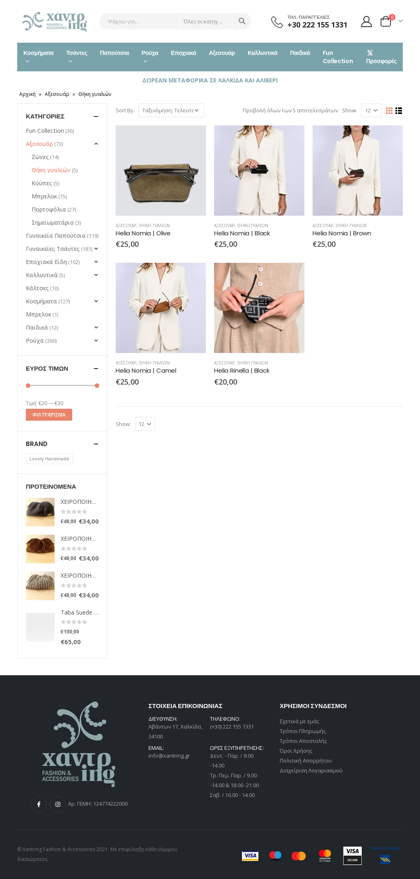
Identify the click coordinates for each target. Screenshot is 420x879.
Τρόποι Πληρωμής (303, 731)
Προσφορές (381, 57)
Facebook (38, 804)
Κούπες (42, 183)
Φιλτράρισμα (49, 414)
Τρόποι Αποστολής (303, 741)
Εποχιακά (183, 53)
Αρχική (27, 94)
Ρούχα (150, 53)
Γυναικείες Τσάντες (53, 249)
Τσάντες (76, 53)
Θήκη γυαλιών (154, 225)
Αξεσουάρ (222, 53)
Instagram (58, 804)
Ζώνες (40, 157)
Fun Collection (338, 57)
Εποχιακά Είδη (46, 262)
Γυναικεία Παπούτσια (56, 235)
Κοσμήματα (38, 53)
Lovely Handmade (49, 458)
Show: (349, 110)
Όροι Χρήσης (296, 750)
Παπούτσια (114, 53)
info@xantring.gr (169, 755)
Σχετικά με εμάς (299, 721)
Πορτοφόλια (49, 209)
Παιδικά (300, 53)
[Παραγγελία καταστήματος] (171, 110)
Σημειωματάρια (53, 222)
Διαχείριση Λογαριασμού (311, 770)
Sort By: (125, 110)
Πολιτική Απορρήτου (306, 760)
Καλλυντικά (262, 53)
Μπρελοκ (44, 196)
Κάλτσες (37, 288)
